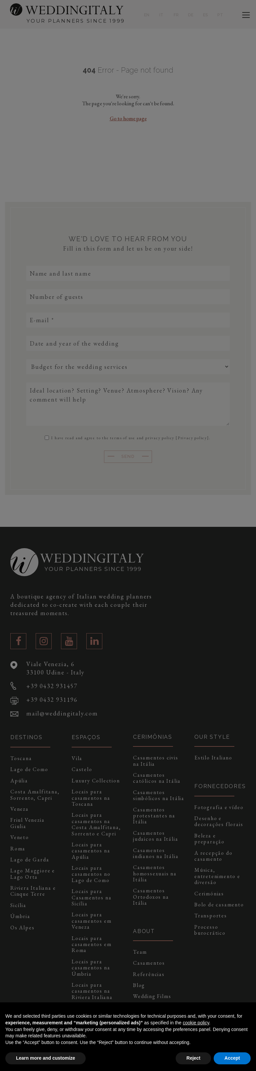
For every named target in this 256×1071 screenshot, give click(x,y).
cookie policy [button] (196, 1022)
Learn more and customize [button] (45, 1058)
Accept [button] (232, 1058)
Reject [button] (193, 1058)
